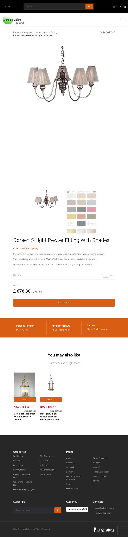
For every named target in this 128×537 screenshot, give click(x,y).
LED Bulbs (44, 461)
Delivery (69, 472)
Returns (96, 481)
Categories (27, 32)
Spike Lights (45, 465)
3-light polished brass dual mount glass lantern (24, 417)
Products (96, 463)
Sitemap (96, 467)
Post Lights (18, 465)
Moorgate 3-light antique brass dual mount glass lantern (49, 417)
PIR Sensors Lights (47, 470)
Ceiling (54, 32)
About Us (70, 458)
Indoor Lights (42, 32)
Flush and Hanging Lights (24, 489)
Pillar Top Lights (46, 456)
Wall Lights (18, 456)
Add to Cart (63, 303)
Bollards (16, 461)
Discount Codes (99, 476)
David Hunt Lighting (29, 248)
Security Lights (19, 470)
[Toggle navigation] (123, 19)
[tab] (64, 275)
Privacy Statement (100, 458)
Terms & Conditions (101, 472)
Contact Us (70, 467)
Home (16, 32)
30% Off (25, 400)
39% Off (51, 400)
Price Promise (72, 488)
